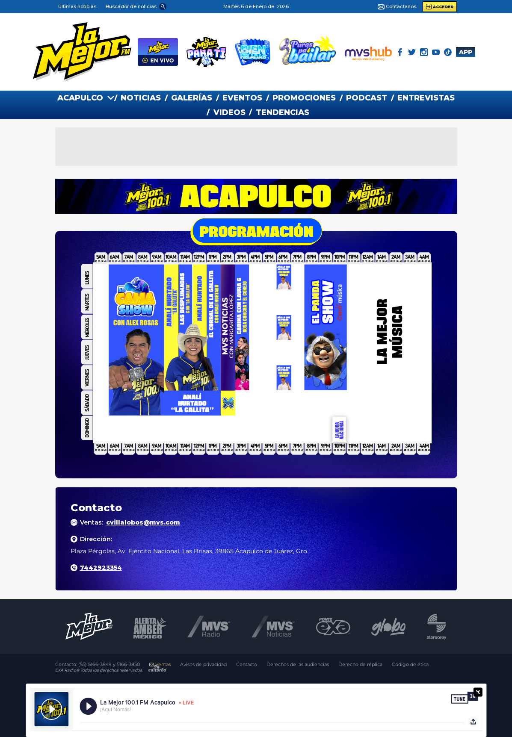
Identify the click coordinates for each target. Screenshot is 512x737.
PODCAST (366, 98)
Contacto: (97, 664)
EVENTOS (242, 98)
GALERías (191, 98)
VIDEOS (229, 112)
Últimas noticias (77, 6)
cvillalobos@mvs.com (143, 522)
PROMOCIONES (304, 98)
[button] (135, 6)
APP (465, 52)
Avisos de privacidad (203, 664)
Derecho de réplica (360, 664)
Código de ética (410, 664)
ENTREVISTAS (426, 98)
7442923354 (101, 568)
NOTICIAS (141, 98)
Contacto (246, 664)
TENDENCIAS (282, 112)
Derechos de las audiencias (297, 664)
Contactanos (397, 6)
